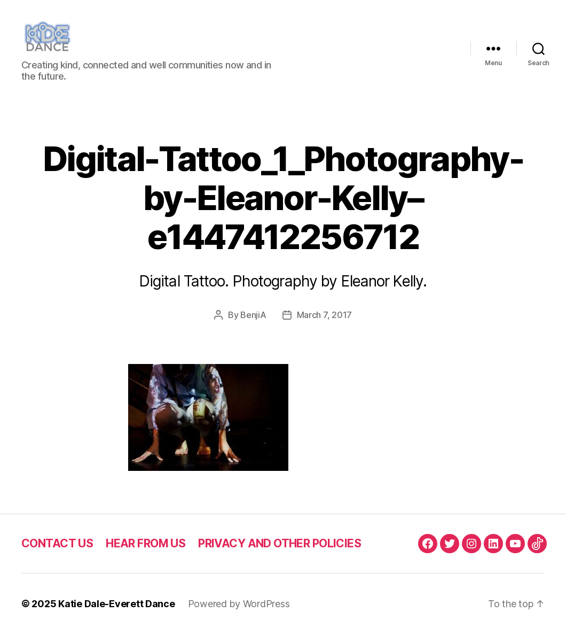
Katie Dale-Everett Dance (116, 612)
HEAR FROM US (145, 552)
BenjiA (253, 324)
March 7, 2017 (324, 324)
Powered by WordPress (239, 612)
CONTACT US (57, 552)
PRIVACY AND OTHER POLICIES (279, 552)
